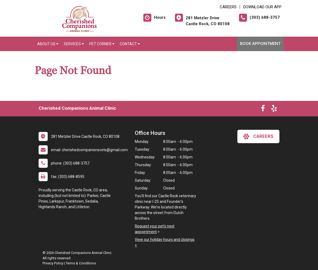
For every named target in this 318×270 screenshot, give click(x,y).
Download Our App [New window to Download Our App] (262, 7)
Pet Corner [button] (101, 44)
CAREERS (228, 7)
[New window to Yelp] (274, 109)
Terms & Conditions (81, 263)
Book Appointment (260, 43)
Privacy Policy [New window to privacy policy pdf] (53, 263)
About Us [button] (47, 44)
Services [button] (74, 44)
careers (258, 136)
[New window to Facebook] (263, 109)
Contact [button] (130, 44)
